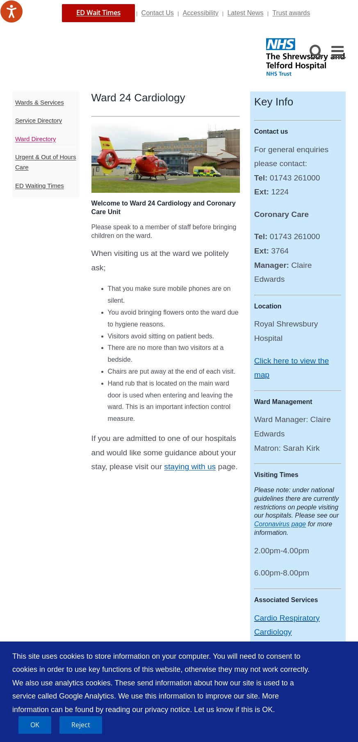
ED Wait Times (98, 12)
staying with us (190, 466)
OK (34, 724)
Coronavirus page (280, 524)
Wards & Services (39, 102)
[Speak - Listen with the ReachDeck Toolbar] (11, 11)
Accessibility (201, 12)
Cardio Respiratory (287, 618)
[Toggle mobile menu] (338, 50)
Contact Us (157, 12)
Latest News (245, 12)
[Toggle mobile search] (316, 50)
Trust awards (291, 12)
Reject (80, 724)
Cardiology (273, 632)
